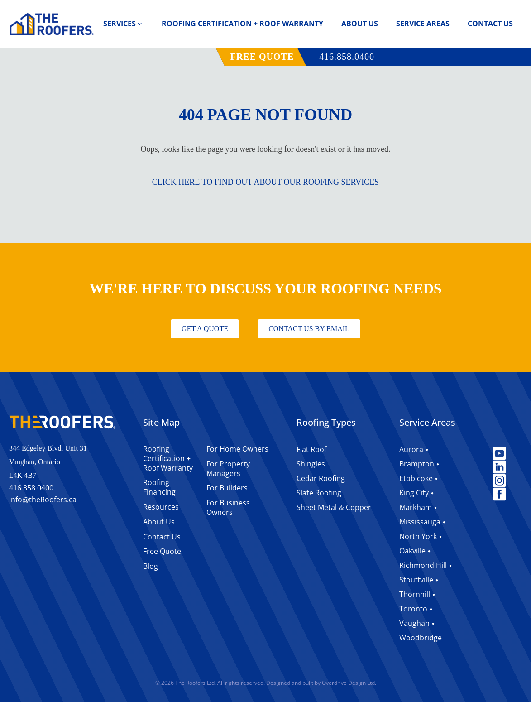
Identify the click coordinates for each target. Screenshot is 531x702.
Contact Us (490, 24)
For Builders (227, 488)
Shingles (311, 464)
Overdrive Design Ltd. (349, 683)
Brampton (416, 464)
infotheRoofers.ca (43, 500)
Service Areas (423, 24)
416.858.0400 (346, 57)
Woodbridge (420, 638)
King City (414, 493)
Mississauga (419, 522)
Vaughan (414, 623)
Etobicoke (416, 478)
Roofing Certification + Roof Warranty (242, 24)
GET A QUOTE (205, 328)
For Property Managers (228, 468)
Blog (150, 566)
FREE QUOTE (262, 57)
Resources (161, 507)
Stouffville (416, 580)
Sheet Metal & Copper (334, 507)
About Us (359, 24)
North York (418, 536)
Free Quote (162, 551)
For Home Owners (237, 449)
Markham (415, 507)
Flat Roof (311, 449)
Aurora (411, 449)
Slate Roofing (319, 493)
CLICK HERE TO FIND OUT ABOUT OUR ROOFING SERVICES (265, 182)
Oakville (412, 551)
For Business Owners (228, 507)
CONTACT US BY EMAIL (308, 328)
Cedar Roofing (321, 478)
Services (123, 24)
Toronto (413, 609)
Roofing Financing (159, 487)
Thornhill (414, 594)
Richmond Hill (423, 565)
